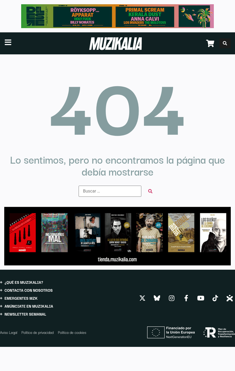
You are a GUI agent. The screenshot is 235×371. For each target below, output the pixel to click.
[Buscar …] (110, 191)
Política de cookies (72, 332)
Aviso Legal (8, 332)
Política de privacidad (37, 332)
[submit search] (150, 191)
